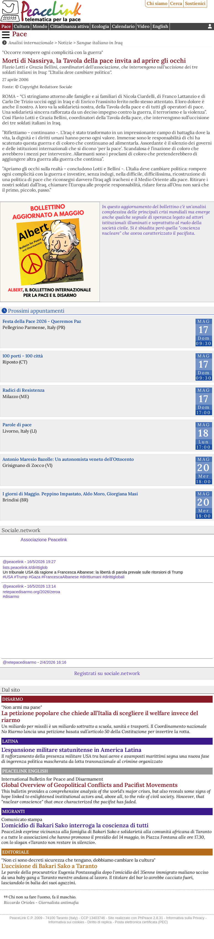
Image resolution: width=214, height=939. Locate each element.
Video (143, 26)
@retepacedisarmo (19, 662)
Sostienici (195, 3)
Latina (10, 741)
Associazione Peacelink (44, 539)
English (160, 26)
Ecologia (100, 26)
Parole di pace (17, 424)
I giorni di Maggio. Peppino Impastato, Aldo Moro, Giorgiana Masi (70, 493)
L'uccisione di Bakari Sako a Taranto (49, 866)
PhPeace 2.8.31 (150, 918)
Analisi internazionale (31, 42)
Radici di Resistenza (23, 390)
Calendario (123, 26)
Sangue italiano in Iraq (99, 42)
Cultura (22, 26)
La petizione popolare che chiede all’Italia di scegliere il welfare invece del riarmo (99, 716)
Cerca (176, 3)
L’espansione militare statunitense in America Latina (71, 750)
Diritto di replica (99, 922)
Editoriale (15, 852)
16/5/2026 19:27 (41, 561)
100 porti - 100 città (22, 356)
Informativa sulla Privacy (185, 918)
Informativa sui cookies (66, 922)
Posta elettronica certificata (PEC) (141, 922)
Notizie (65, 42)
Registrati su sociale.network (107, 673)
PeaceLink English (25, 771)
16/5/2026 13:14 (41, 586)
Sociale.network (21, 530)
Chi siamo (157, 3)
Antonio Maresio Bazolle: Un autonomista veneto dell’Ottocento (68, 459)
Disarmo (12, 699)
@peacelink (13, 561)
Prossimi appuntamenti (36, 310)
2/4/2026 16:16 (53, 662)
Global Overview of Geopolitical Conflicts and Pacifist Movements (89, 785)
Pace (6, 26)
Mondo (40, 26)
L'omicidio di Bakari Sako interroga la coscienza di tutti (74, 825)
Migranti (13, 811)
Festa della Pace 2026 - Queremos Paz (41, 321)
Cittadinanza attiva (69, 26)
